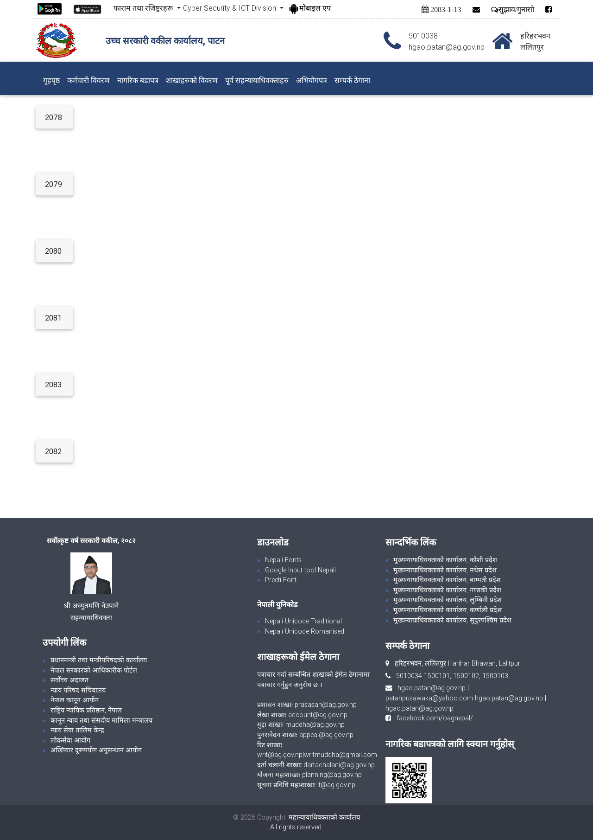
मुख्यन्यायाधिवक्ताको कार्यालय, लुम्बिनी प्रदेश (447, 600)
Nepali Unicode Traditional (303, 621)
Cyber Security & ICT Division (230, 8)
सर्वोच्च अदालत (69, 680)
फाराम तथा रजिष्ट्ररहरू (144, 8)
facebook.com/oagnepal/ (432, 718)
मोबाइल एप (309, 8)
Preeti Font (280, 580)
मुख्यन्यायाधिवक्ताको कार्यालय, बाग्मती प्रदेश (447, 580)
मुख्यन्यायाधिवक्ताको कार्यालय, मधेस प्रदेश (445, 570)
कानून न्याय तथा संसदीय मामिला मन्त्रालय (101, 720)
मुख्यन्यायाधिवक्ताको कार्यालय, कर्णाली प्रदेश (447, 610)
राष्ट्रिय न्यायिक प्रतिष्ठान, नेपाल (86, 710)
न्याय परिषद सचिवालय (78, 690)
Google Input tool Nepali (300, 570)
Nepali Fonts (283, 560)
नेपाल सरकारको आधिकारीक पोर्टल (93, 670)
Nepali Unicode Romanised (304, 631)
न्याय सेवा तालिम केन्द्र (77, 730)
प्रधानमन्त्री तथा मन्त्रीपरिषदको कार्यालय (98, 660)
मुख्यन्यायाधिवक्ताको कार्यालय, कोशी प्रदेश (445, 560)
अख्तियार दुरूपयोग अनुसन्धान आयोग (96, 750)
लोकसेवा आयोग (70, 740)
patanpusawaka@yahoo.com (429, 698)
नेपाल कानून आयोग (74, 700)
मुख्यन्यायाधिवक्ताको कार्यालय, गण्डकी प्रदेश (447, 590)
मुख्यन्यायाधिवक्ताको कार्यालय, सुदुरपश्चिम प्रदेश (452, 620)
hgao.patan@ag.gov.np (431, 688)
